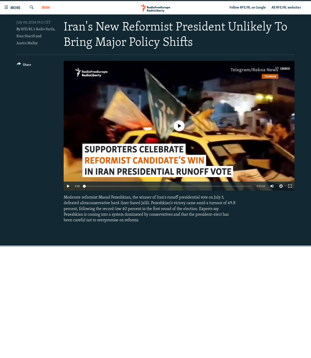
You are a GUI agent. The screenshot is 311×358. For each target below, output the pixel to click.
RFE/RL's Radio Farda (37, 29)
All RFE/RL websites (286, 7)
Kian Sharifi (25, 36)
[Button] (24, 65)
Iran (46, 8)
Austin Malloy (27, 43)
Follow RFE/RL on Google (248, 7)
